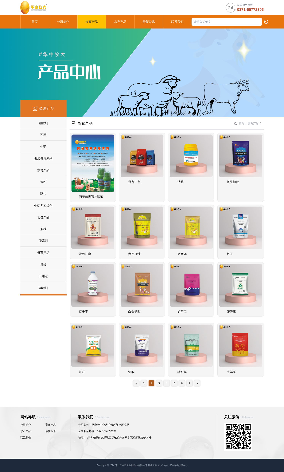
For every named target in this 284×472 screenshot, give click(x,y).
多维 (43, 229)
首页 (241, 123)
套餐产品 (43, 217)
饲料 (43, 182)
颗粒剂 (43, 123)
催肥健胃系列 (43, 158)
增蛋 (43, 264)
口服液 (43, 276)
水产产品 (25, 431)
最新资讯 (50, 431)
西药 (43, 134)
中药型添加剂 (43, 205)
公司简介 (25, 424)
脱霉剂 (43, 240)
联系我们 (25, 437)
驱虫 (43, 193)
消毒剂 (43, 288)
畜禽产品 (50, 424)
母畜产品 (43, 252)
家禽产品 (43, 170)
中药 (43, 146)
